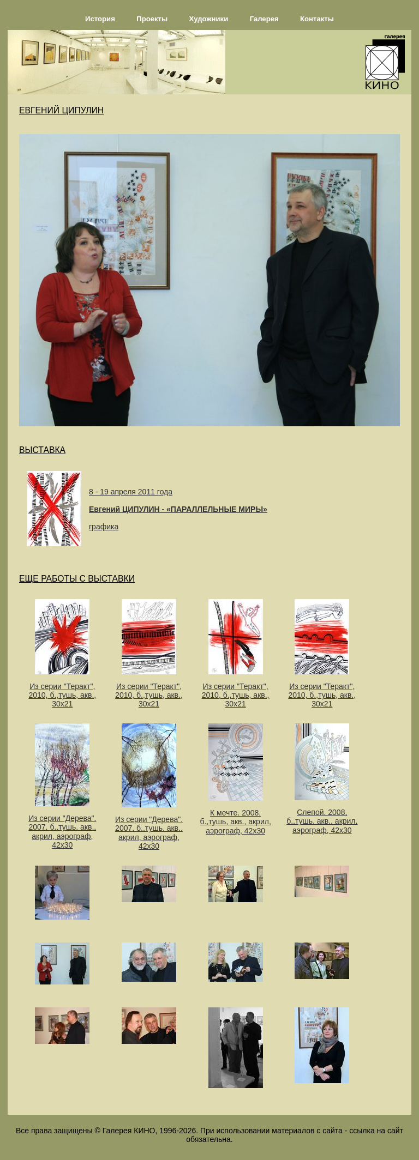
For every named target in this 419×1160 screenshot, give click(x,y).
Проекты (151, 19)
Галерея (264, 19)
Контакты (317, 19)
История (100, 19)
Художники (209, 19)
